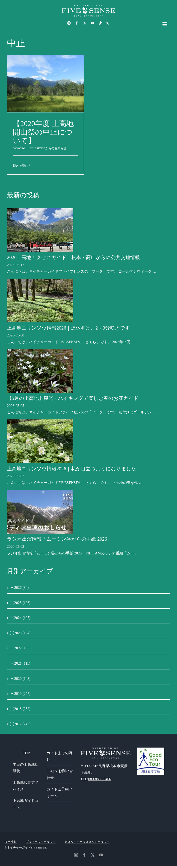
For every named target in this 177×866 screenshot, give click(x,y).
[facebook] (76, 23)
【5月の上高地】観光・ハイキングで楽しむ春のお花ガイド (73, 398)
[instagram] (69, 23)
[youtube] (92, 23)
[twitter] (84, 23)
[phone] (108, 23)
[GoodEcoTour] (150, 749)
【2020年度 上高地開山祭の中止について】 (43, 132)
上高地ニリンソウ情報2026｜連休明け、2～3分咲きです (68, 328)
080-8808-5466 (99, 779)
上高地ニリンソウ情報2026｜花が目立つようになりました (71, 468)
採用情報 (11, 842)
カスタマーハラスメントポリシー (87, 842)
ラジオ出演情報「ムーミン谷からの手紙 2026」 (59, 539)
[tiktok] (100, 23)
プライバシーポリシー (41, 842)
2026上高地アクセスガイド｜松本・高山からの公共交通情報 (73, 257)
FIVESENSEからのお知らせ (48, 148)
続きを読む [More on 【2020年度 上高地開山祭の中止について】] (20, 165)
